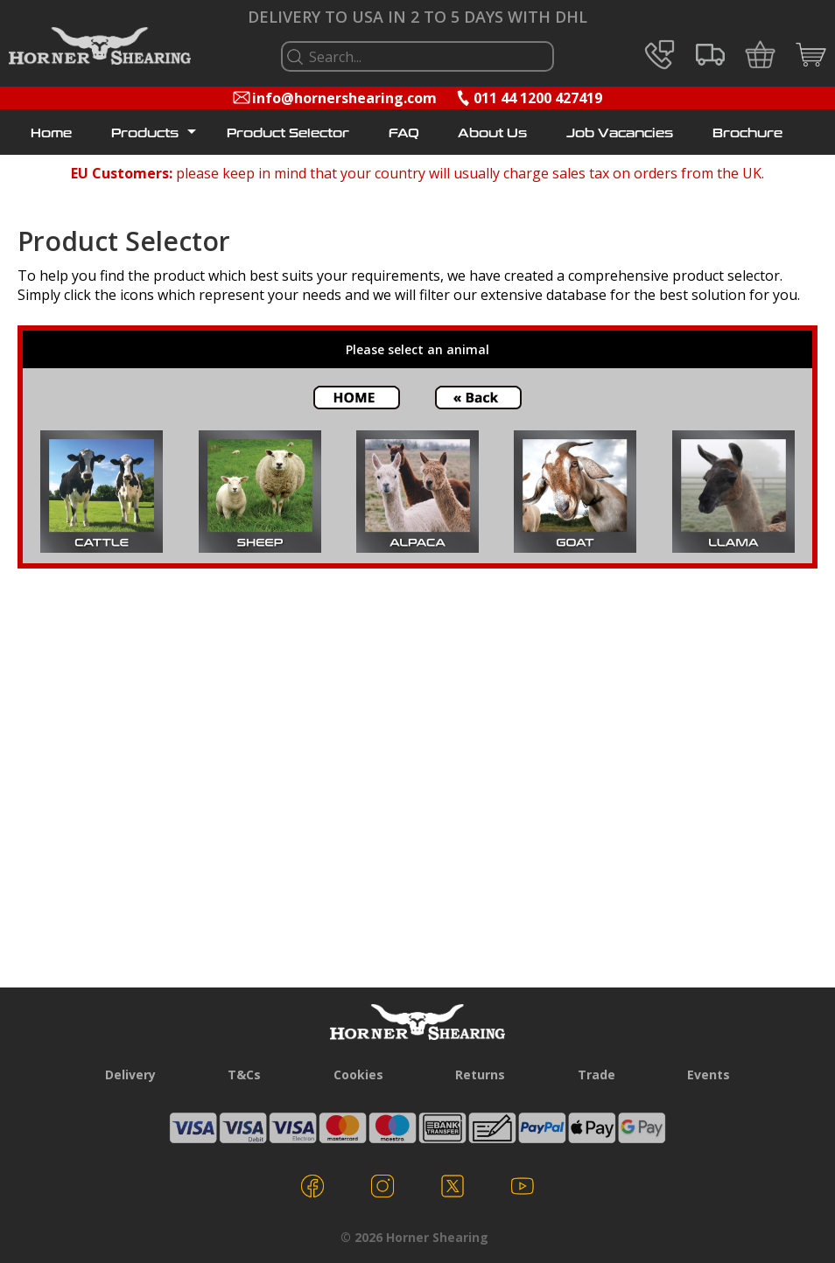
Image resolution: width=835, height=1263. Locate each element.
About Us (492, 134)
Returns (480, 1074)
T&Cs (244, 1074)
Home (51, 134)
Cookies (358, 1074)
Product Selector (288, 134)
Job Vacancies (619, 134)
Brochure (747, 134)
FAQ (404, 134)
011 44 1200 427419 (538, 98)
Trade (596, 1074)
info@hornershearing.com (344, 98)
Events (708, 1074)
